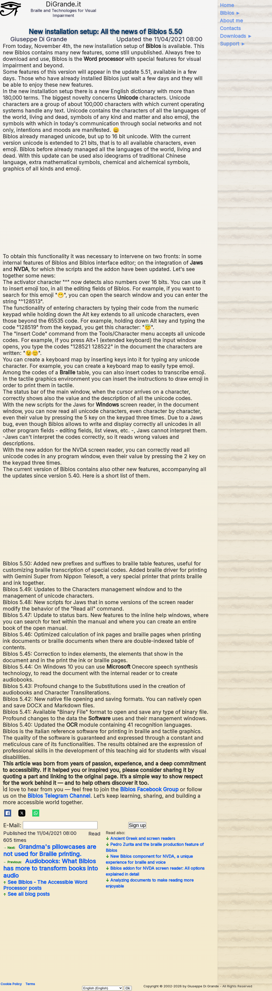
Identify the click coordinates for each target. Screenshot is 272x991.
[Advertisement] (135, 211)
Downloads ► (236, 36)
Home (227, 5)
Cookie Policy (11, 984)
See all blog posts (26, 894)
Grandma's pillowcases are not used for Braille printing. (49, 850)
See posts (45, 885)
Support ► (233, 44)
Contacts (230, 28)
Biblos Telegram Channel (59, 795)
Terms (30, 984)
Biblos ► (230, 13)
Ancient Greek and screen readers (140, 838)
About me (231, 21)
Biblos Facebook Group (149, 789)
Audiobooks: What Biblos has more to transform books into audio (50, 868)
